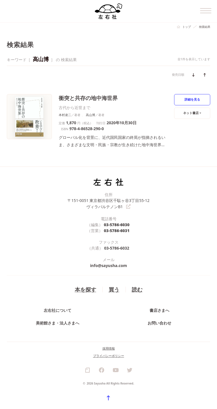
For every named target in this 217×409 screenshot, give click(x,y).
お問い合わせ (159, 322)
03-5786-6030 (117, 224)
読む (137, 289)
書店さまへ (159, 309)
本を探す (85, 289)
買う (114, 289)
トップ (186, 27)
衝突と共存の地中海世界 (88, 98)
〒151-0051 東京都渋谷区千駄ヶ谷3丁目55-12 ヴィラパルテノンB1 (108, 203)
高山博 (90, 115)
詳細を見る (192, 99)
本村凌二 (65, 115)
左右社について (57, 309)
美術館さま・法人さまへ (57, 322)
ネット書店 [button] (191, 113)
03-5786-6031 (117, 230)
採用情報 (108, 348)
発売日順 (178, 74)
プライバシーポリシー (108, 355)
